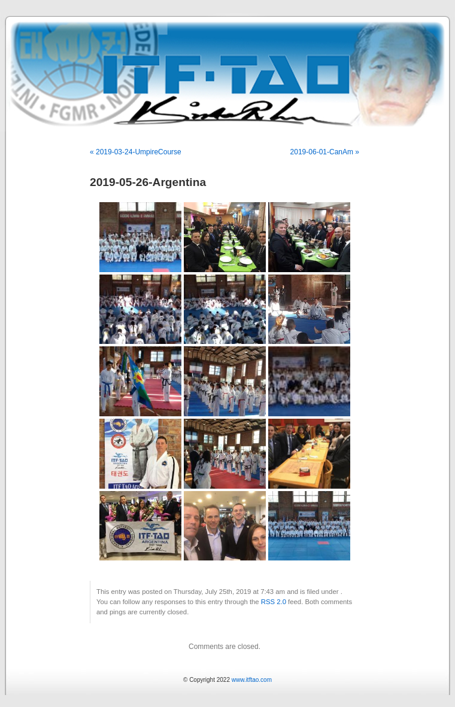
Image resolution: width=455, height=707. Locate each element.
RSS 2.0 (273, 601)
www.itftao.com (252, 679)
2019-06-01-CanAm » (324, 152)
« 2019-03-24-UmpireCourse (135, 152)
